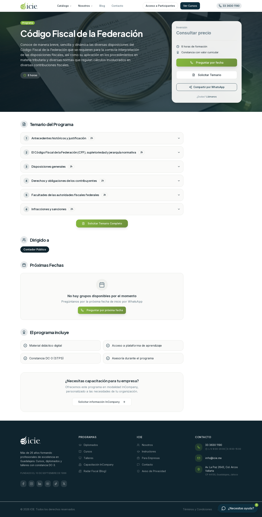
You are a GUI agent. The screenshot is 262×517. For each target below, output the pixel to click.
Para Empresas (148, 458)
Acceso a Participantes (160, 5)
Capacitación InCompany (96, 464)
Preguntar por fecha (206, 62)
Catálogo (64, 5)
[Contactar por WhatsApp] (238, 508)
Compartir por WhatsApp (207, 87)
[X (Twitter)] (64, 483)
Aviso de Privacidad (151, 471)
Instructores (146, 451)
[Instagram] (32, 483)
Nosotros (85, 5)
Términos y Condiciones (197, 509)
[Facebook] (23, 483)
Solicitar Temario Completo (102, 223)
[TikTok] (56, 483)
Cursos (85, 451)
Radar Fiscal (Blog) (92, 471)
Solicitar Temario (206, 75)
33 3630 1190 (213, 444)
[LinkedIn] (40, 483)
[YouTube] (48, 483)
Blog (102, 5)
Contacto (117, 5)
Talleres (86, 458)
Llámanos (211, 96)
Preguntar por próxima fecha (102, 310)
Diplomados (88, 444)
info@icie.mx (213, 458)
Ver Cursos (190, 5)
